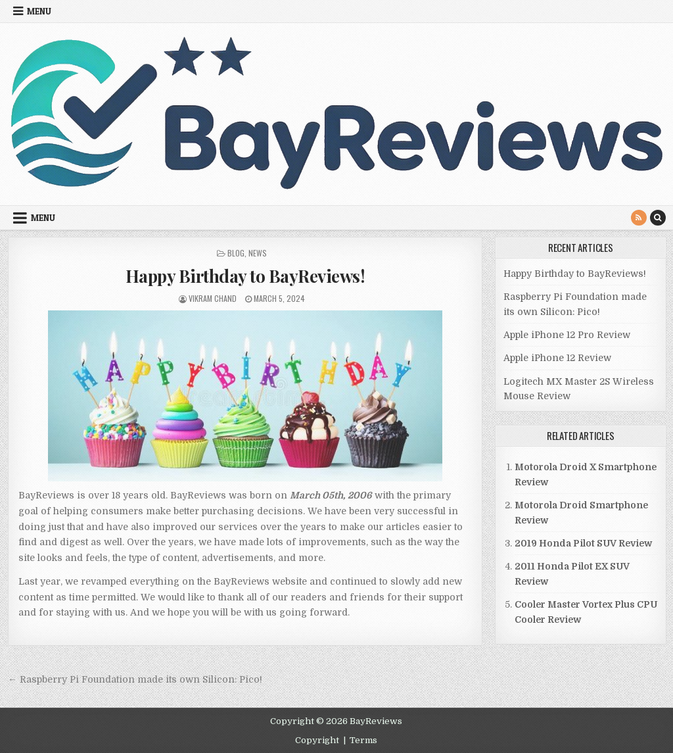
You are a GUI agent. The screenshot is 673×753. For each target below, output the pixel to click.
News (257, 252)
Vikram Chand (213, 298)
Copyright (317, 740)
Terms (363, 740)
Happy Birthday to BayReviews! (245, 275)
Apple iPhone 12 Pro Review (566, 334)
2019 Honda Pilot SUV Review (583, 543)
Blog (235, 252)
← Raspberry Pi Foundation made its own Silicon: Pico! (135, 679)
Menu (39, 11)
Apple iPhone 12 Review (557, 357)
